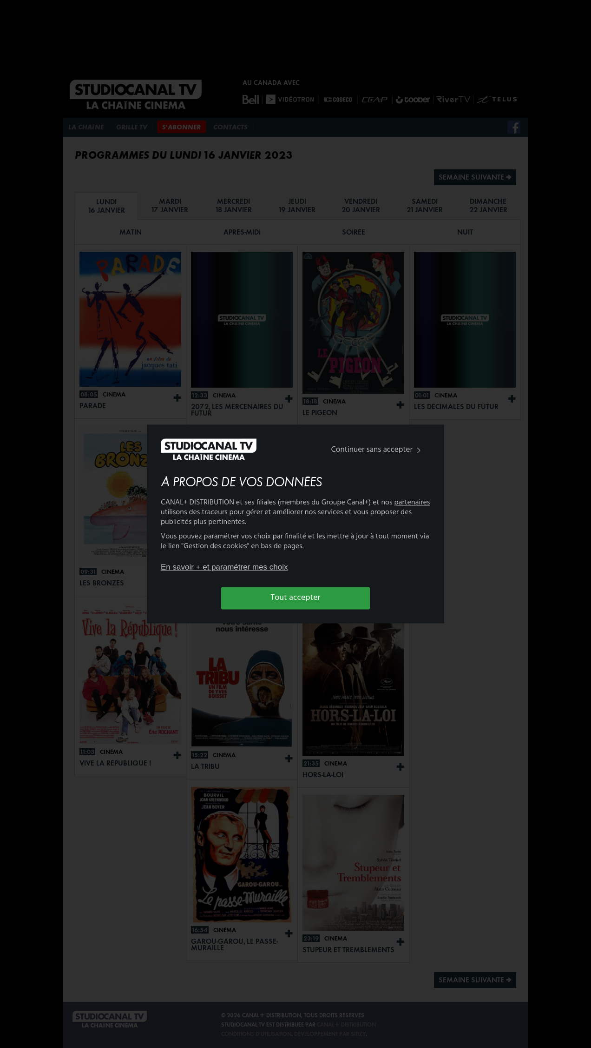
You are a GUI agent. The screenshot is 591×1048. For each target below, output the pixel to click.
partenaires (412, 503)
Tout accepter (296, 598)
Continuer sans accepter (378, 449)
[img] (419, 450)
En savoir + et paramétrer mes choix (224, 567)
